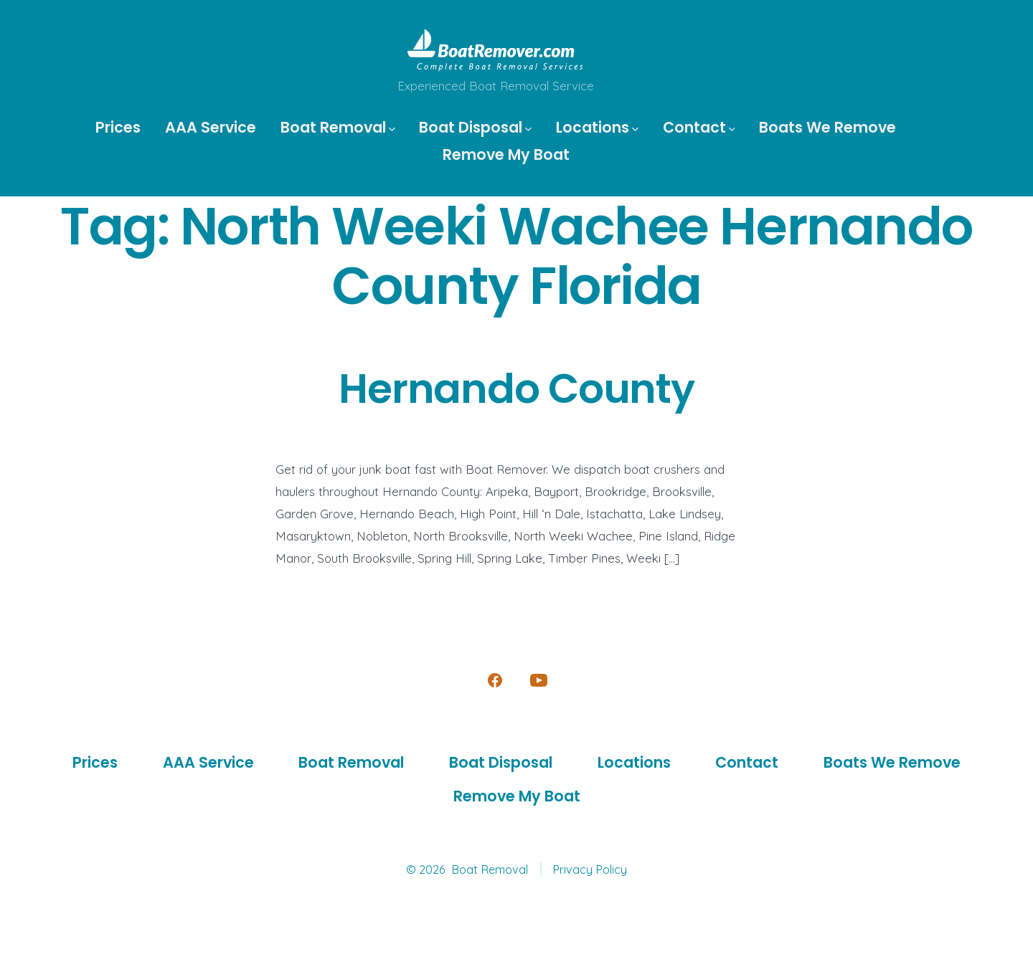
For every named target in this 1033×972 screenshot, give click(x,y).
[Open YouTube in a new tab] (539, 680)
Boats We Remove (827, 127)
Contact (699, 127)
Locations (597, 127)
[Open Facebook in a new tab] (495, 680)
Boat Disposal (475, 127)
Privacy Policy (589, 869)
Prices (118, 127)
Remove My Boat (506, 154)
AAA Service (210, 127)
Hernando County (516, 389)
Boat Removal (337, 127)
